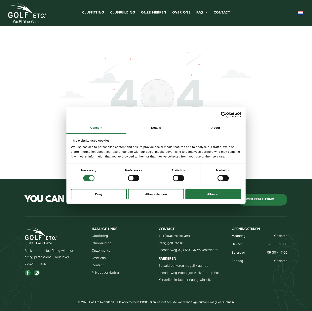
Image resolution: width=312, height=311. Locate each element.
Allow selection (156, 194)
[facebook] (28, 273)
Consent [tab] (96, 127)
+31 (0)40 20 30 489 (174, 236)
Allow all (213, 194)
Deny (98, 194)
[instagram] (37, 273)
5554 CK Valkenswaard (200, 250)
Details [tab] (156, 127)
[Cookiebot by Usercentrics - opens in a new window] (223, 115)
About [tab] (215, 127)
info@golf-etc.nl (171, 243)
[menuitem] (93, 13)
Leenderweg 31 (170, 250)
